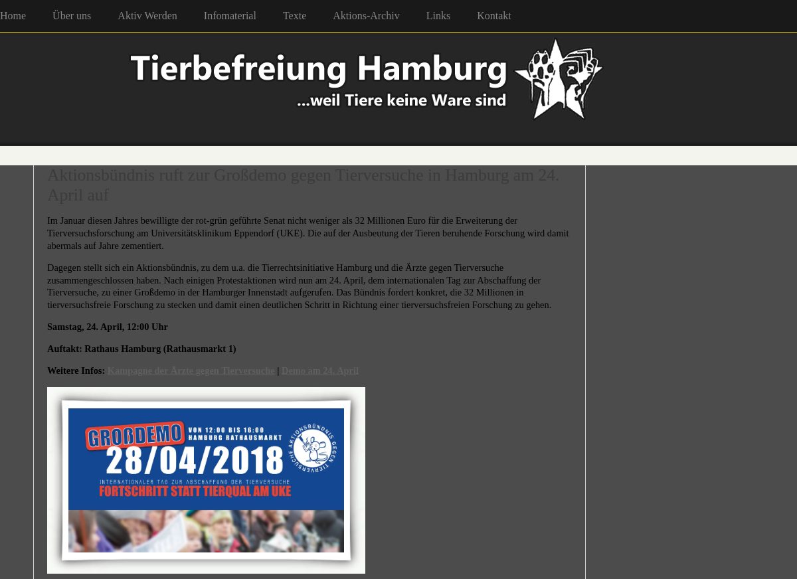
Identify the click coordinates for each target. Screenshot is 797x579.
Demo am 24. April (320, 370)
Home (13, 15)
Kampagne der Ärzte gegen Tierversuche (191, 370)
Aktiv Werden (147, 15)
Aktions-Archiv (366, 15)
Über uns (71, 15)
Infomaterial (230, 15)
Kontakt (494, 15)
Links (438, 15)
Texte (294, 15)
